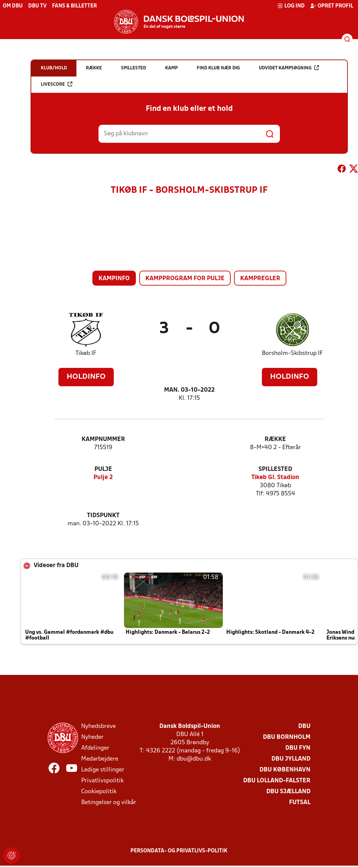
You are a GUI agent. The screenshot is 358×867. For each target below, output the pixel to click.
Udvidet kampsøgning (289, 67)
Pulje (103, 469)
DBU (304, 726)
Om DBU (13, 6)
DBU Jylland (290, 759)
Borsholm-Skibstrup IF (292, 353)
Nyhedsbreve (98, 726)
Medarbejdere (99, 759)
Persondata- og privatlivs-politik (179, 851)
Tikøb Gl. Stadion (275, 477)
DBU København (284, 770)
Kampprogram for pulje (185, 279)
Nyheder (92, 737)
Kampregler (260, 279)
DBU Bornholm (286, 737)
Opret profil (331, 6)
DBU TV (37, 6)
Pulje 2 (103, 477)
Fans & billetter (74, 6)
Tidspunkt (103, 515)
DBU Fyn (297, 748)
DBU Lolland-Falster (276, 781)
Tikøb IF (85, 353)
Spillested (275, 469)
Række (275, 439)
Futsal (299, 802)
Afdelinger (95, 748)
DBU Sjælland (288, 792)
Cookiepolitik (99, 792)
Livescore (56, 84)
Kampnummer (103, 439)
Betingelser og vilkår (108, 802)
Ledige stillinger (102, 770)
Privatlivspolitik (102, 781)
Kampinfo (114, 279)
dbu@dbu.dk (194, 759)
